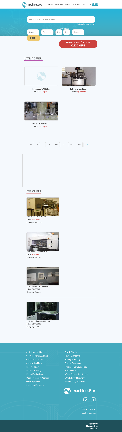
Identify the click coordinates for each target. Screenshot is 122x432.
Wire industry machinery (75, 378)
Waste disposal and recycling (77, 374)
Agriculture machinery (35, 352)
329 (48, 145)
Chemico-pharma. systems (37, 356)
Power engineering (72, 356)
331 (64, 145)
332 (71, 145)
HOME (50, 4)
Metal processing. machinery (38, 378)
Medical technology (34, 374)
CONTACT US (86, 4)
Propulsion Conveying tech (76, 367)
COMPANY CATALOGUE (72, 4)
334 (87, 145)
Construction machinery (36, 363)
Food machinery (32, 367)
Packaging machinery (35, 385)
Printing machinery (72, 359)
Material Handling (33, 371)
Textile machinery (72, 371)
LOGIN (95, 4)
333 (79, 145)
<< (31, 145)
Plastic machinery (72, 352)
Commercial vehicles (34, 359)
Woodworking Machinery (75, 382)
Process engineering (73, 363)
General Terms (89, 409)
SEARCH (33, 38)
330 (56, 145)
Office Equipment (33, 382)
